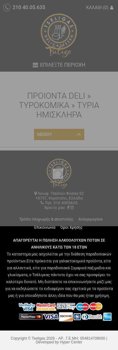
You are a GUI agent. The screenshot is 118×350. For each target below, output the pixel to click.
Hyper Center (71, 342)
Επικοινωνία (44, 227)
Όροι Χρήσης (71, 227)
